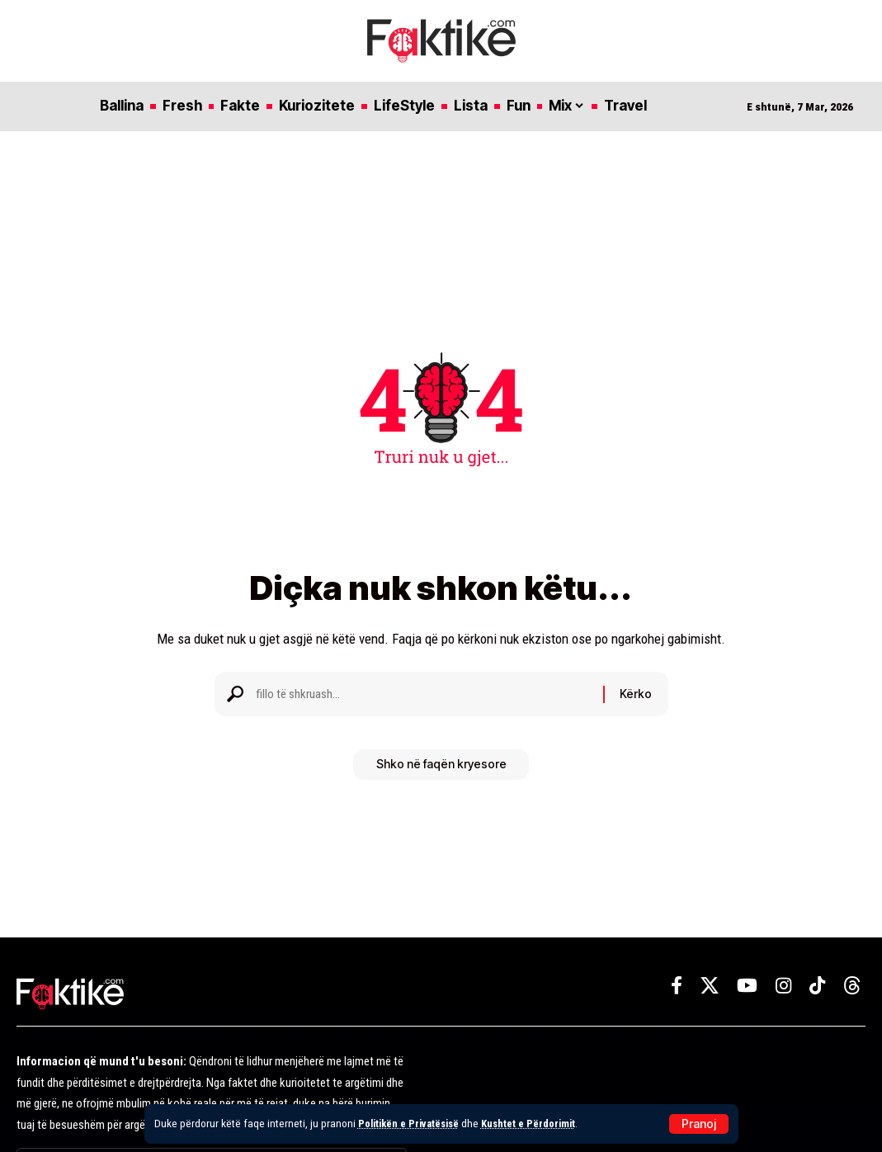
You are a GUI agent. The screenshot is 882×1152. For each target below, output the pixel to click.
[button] (699, 1124)
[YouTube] (747, 985)
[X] (709, 985)
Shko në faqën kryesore (441, 770)
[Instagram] (783, 985)
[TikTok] (817, 985)
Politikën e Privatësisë (412, 1123)
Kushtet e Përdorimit (538, 1123)
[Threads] (852, 985)
